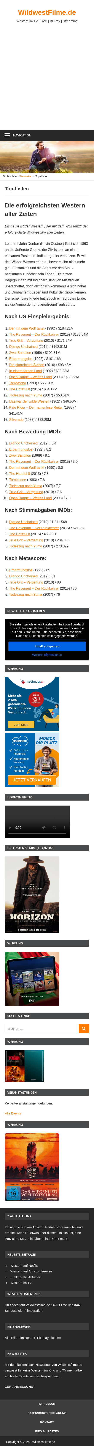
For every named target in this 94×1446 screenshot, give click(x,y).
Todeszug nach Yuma (25, 395)
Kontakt (47, 1422)
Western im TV (21, 1283)
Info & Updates (47, 1431)
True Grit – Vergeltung (26, 340)
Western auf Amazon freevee (31, 1271)
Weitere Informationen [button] (47, 655)
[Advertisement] (47, 76)
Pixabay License (49, 1338)
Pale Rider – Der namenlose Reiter (36, 407)
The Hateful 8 (19, 389)
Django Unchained (23, 346)
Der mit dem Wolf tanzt (26, 328)
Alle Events (13, 1113)
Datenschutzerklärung (47, 1413)
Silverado (16, 419)
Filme (59, 1305)
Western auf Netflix (24, 1265)
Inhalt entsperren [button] (47, 646)
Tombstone (17, 383)
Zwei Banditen (20, 353)
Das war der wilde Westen (29, 401)
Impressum (47, 1403)
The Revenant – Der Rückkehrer (34, 334)
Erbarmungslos (21, 359)
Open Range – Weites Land (30, 377)
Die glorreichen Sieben (26, 365)
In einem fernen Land (25, 371)
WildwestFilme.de (47, 12)
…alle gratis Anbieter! (25, 1277)
